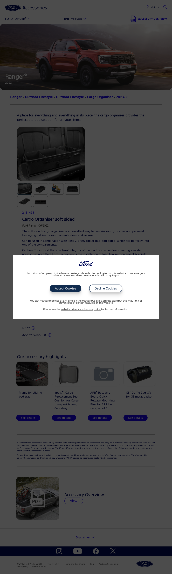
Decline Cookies (106, 288)
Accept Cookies (65, 288)
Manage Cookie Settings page (100, 301)
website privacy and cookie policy (81, 309)
